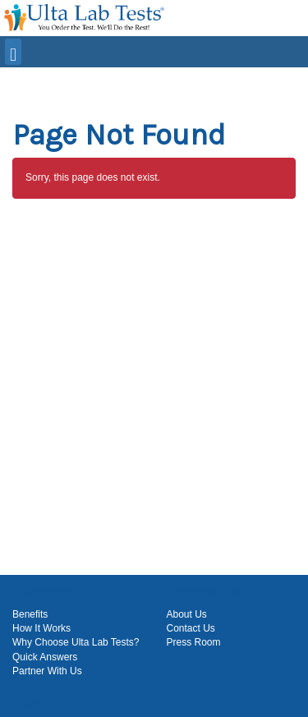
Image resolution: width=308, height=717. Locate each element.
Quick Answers (44, 657)
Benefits (30, 614)
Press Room (194, 642)
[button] (156, 81)
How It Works (41, 628)
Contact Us (191, 628)
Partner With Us (47, 671)
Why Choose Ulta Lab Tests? (76, 642)
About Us (187, 614)
